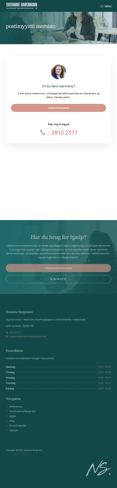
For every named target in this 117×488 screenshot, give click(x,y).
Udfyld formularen (58, 108)
